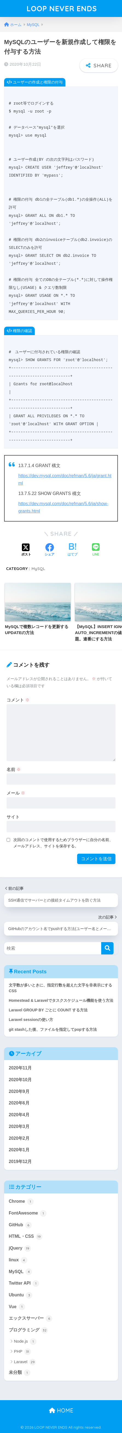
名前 (14, 769)
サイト (13, 817)
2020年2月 (19, 1138)
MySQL (38, 568)
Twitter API (24, 1283)
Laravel (25, 1362)
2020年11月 (20, 1068)
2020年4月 (19, 1114)
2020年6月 (19, 1103)
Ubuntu (20, 1295)
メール (16, 793)
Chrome (21, 1201)
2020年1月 (19, 1149)
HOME (61, 1410)
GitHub (20, 1225)
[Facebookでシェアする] (49, 550)
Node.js (25, 1341)
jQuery (20, 1248)
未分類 (19, 1372)
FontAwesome (28, 1213)
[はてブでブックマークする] (72, 550)
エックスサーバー (30, 1318)
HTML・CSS (25, 1236)
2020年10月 (20, 1079)
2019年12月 (20, 1161)
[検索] (107, 948)
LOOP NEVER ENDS (62, 8)
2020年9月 (19, 1091)
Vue (17, 1306)
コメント (18, 700)
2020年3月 (19, 1126)
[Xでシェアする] (26, 550)
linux (18, 1260)
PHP (22, 1351)
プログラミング (28, 1330)
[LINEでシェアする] (96, 550)
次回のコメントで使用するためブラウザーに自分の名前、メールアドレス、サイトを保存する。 (63, 843)
